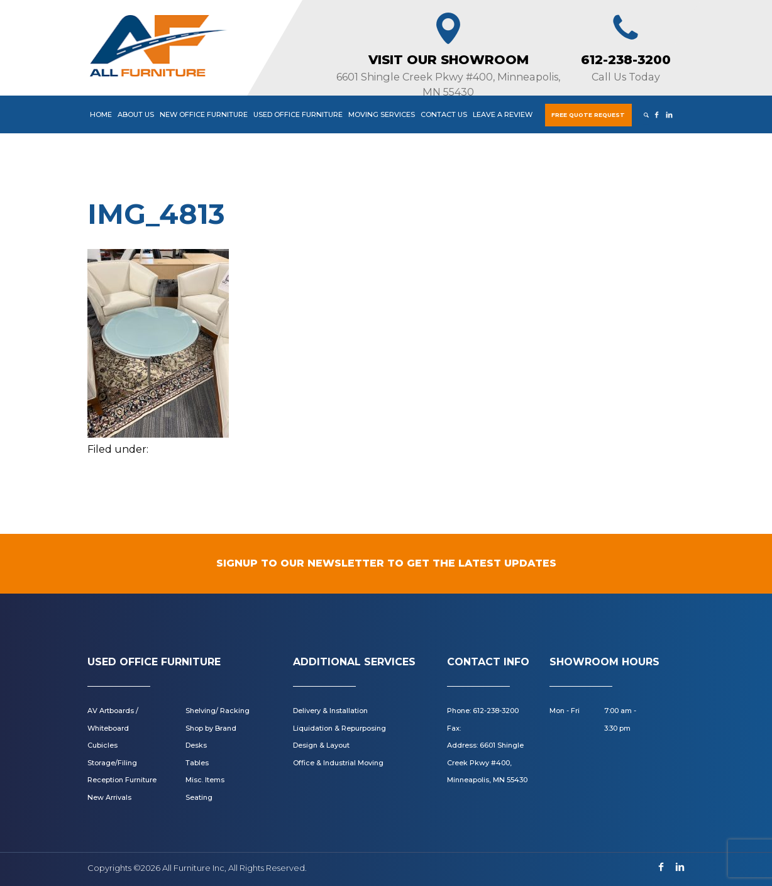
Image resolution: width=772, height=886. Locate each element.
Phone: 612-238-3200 (483, 710)
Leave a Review (502, 114)
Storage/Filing (112, 762)
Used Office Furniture (298, 114)
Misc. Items (204, 779)
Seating (198, 797)
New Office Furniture (204, 114)
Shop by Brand (210, 728)
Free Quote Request (588, 114)
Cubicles (102, 745)
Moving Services (381, 114)
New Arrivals (109, 797)
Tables (197, 762)
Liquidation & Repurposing (339, 728)
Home (101, 114)
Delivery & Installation (330, 710)
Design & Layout (321, 745)
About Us (136, 114)
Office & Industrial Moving (338, 762)
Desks (196, 745)
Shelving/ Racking (217, 710)
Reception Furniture (122, 779)
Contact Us (444, 114)
